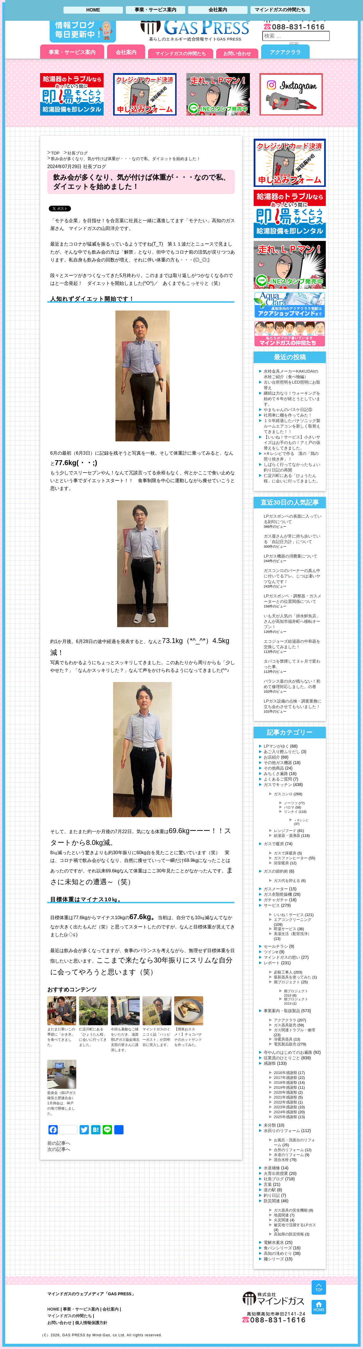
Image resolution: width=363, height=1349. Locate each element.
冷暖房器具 (283, 1039)
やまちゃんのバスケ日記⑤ (288, 409)
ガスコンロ (283, 794)
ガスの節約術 (276, 871)
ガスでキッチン (278, 784)
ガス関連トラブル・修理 (294, 1030)
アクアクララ (285, 52)
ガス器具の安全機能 (291, 1210)
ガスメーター (276, 889)
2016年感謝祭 (285, 1073)
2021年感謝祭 (285, 1097)
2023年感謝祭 (285, 1107)
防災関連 (272, 1201)
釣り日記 (272, 1195)
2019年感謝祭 (285, 1087)
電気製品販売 (285, 1044)
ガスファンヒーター (291, 858)
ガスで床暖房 (285, 853)
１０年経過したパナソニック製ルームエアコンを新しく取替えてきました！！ (292, 426)
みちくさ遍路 (276, 773)
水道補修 (272, 1168)
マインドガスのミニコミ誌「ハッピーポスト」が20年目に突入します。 (157, 1037)
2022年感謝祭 (285, 1102)
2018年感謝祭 (285, 1082)
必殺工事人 (283, 972)
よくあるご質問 (278, 779)
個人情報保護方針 (91, 1322)
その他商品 (274, 768)
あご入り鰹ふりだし (282, 751)
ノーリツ (291, 803)
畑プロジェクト (287, 982)
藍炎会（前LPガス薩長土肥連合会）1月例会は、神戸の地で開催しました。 (61, 1103)
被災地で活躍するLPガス (295, 1225)
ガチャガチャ (276, 900)
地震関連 (281, 1215)
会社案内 (126, 52)
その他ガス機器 (278, 762)
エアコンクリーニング (292, 919)
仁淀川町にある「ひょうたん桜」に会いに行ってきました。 (93, 1037)
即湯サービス (285, 929)
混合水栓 (281, 1159)
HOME (53, 1309)
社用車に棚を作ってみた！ (288, 415)
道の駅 (270, 1190)
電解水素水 (274, 1242)
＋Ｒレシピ (301, 820)
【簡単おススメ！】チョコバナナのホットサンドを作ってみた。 (188, 1037)
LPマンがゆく (276, 746)
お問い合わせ (237, 53)
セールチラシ (276, 946)
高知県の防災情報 (289, 1234)
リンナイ (291, 811)
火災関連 (281, 1220)
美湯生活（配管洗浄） (292, 934)
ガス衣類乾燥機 (278, 894)
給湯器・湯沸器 (287, 835)
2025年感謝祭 (285, 1117)
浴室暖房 (281, 863)
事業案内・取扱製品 (282, 1010)
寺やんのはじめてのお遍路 (288, 1052)
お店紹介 (272, 757)
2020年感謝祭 (285, 1092)
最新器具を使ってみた (292, 977)
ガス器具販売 (285, 1025)
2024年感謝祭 (285, 1112)
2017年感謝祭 (285, 1077)
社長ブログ (78, 153)
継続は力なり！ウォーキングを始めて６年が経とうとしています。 (292, 398)
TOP (55, 153)
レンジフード (285, 830)
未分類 (270, 1125)
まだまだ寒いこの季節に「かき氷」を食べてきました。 (61, 1037)
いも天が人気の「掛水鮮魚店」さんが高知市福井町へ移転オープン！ (292, 621)
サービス (272, 905)
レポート (272, 962)
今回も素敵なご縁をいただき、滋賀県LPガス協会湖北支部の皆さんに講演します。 (125, 1039)
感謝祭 (270, 1063)
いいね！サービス (289, 915)
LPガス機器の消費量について (290, 556)
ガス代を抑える (287, 880)
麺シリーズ (274, 1259)
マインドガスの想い (282, 957)
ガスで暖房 (274, 843)
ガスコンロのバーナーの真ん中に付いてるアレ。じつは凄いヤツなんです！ (292, 576)
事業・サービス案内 (72, 52)
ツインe (271, 951)
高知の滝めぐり (278, 1253)
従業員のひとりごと (282, 1058)
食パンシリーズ (278, 1248)
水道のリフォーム (289, 1155)
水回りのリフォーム (282, 1130)
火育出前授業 (276, 1173)
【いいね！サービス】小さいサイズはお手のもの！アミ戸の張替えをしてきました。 (292, 442)
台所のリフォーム (289, 1150)
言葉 (268, 1184)
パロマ (289, 807)
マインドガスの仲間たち (180, 53)
